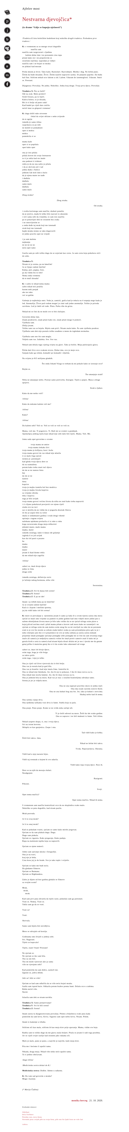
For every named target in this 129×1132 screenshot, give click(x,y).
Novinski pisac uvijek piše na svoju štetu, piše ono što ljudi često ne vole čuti (52, 1119)
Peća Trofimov (28, 1114)
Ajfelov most (31, 8)
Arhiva (25, 1124)
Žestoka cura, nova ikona (32, 1117)
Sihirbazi (25, 1112)
